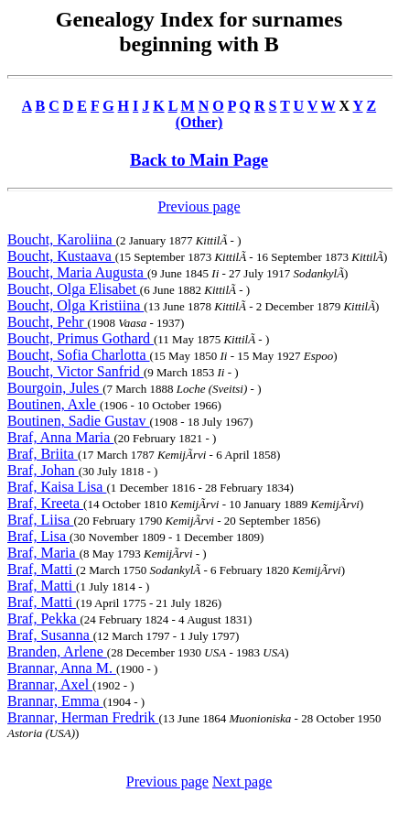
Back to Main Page (199, 159)
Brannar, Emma (55, 701)
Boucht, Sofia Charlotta (78, 355)
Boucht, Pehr (47, 322)
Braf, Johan (43, 470)
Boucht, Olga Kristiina (75, 305)
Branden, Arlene (57, 651)
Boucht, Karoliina (61, 239)
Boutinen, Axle (53, 404)
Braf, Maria (43, 552)
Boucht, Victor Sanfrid (75, 371)
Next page (242, 781)
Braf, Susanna (50, 635)
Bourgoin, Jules (54, 388)
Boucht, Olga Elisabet (73, 289)
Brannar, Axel (49, 684)
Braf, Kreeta (45, 503)
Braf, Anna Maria (60, 437)
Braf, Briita (42, 453)
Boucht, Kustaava (61, 256)
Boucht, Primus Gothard (80, 338)
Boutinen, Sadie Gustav (78, 421)
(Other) (199, 122)
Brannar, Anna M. (61, 668)
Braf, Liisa (40, 519)
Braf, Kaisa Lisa (56, 486)
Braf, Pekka (44, 618)
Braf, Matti (41, 569)
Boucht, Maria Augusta (77, 272)
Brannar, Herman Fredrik (83, 717)
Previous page (198, 206)
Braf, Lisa (38, 536)
